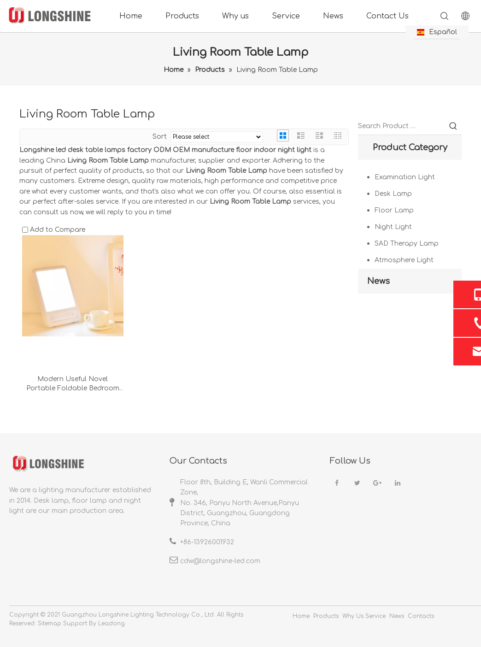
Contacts (421, 616)
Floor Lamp (394, 210)
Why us (235, 16)
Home (130, 16)
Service (286, 16)
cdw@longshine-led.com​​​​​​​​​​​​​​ (220, 561)
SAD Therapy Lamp (407, 243)
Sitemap (49, 623)
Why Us (353, 616)
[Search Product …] (401, 126)
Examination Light (405, 177)
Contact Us (387, 16)
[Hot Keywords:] (453, 126)
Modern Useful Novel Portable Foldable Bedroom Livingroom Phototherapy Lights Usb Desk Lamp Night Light (73, 384)
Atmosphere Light (404, 260)
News (333, 16)
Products (182, 16)
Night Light (393, 227)
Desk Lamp (393, 193)
